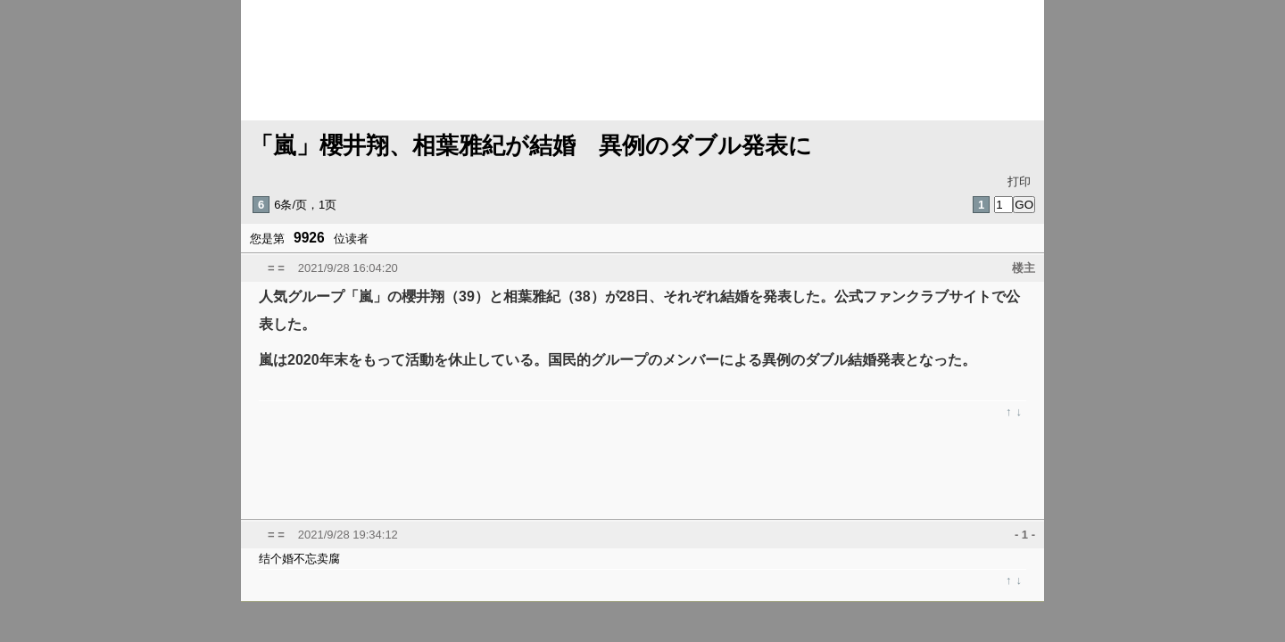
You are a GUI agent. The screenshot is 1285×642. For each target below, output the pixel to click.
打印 (1019, 181)
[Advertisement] (678, 468)
